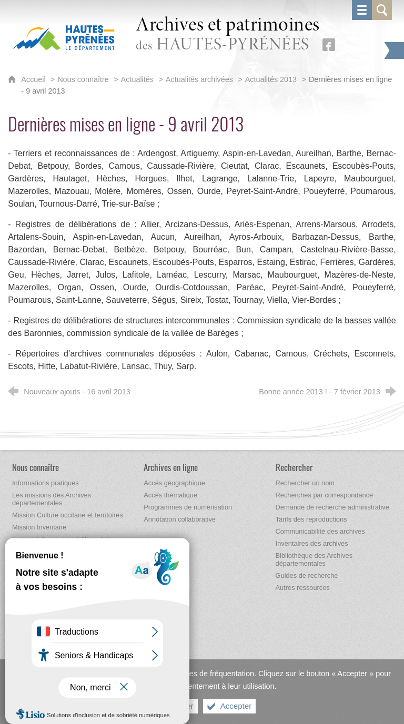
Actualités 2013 (271, 79)
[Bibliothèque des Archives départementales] (314, 559)
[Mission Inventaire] (39, 527)
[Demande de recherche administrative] (332, 507)
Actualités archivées (199, 79)
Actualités (137, 79)
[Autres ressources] (303, 588)
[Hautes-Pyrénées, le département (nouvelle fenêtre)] (63, 37)
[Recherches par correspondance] (324, 495)
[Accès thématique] (170, 495)
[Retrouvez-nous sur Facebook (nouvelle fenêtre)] (328, 44)
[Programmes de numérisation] (188, 507)
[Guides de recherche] (307, 575)
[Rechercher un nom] (305, 483)
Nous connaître (83, 79)
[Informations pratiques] (45, 483)
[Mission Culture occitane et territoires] (67, 515)
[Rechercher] (294, 467)
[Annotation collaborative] (180, 519)
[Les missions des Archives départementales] (51, 499)
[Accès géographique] (174, 483)
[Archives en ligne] (171, 467)
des (228, 35)
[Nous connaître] (35, 467)
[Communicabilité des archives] (320, 531)
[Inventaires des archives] (312, 543)
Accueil (34, 79)
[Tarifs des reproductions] (311, 519)
